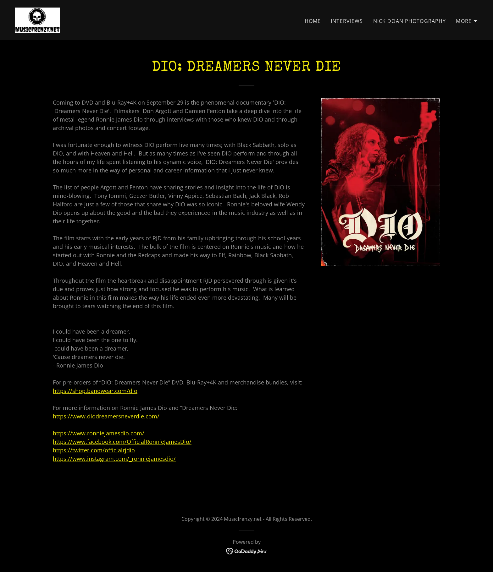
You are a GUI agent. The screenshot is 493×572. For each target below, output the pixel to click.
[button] (467, 21)
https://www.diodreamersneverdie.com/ (106, 416)
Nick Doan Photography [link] (409, 21)
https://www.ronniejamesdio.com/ (98, 433)
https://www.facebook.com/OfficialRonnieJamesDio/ (122, 441)
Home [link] (313, 21)
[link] (37, 19)
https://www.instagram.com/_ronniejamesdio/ (114, 458)
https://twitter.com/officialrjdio (94, 450)
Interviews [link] (347, 21)
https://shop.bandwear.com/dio (95, 391)
